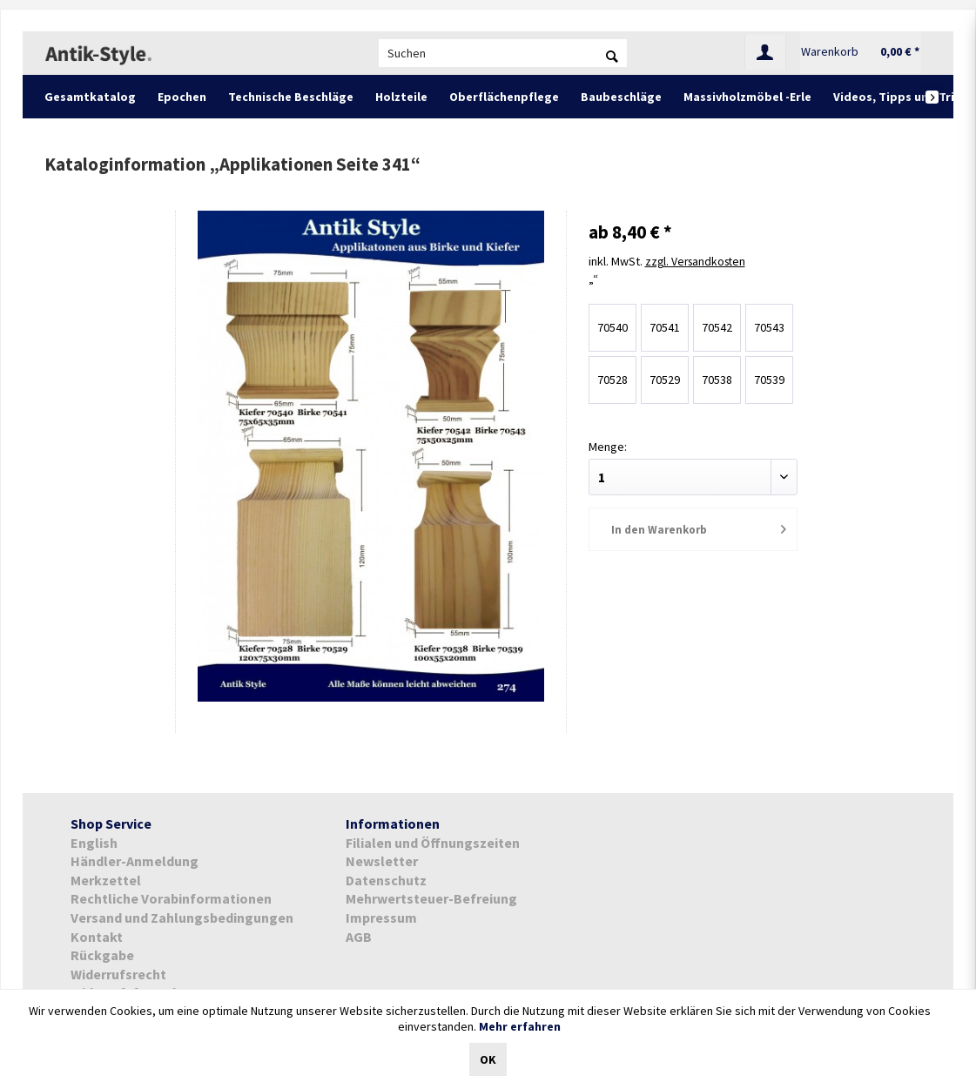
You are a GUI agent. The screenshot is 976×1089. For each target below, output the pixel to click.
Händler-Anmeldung (135, 861)
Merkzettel (106, 880)
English (94, 842)
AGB (359, 936)
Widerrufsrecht (118, 974)
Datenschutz (386, 880)
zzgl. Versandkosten (698, 261)
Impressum (381, 917)
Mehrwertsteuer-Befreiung (431, 898)
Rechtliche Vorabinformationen (171, 898)
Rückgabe (102, 955)
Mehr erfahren (520, 1026)
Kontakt (97, 936)
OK (488, 1059)
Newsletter (382, 861)
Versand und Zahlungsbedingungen (182, 917)
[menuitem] (503, 53)
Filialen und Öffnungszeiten (433, 842)
